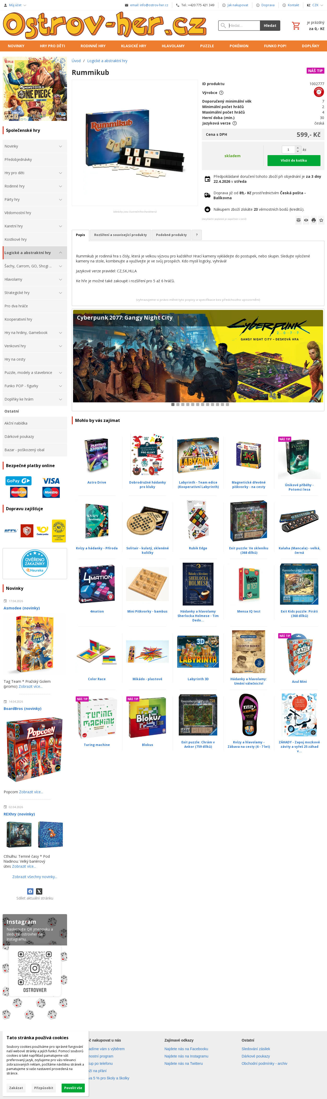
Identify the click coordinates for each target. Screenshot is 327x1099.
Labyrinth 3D (198, 679)
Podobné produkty (171, 235)
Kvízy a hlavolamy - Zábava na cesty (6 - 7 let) (249, 744)
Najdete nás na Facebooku (186, 1049)
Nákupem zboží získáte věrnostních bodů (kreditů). (258, 209)
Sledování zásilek (256, 1049)
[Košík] (307, 25)
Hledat (270, 25)
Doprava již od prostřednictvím (259, 195)
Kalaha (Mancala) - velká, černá (299, 550)
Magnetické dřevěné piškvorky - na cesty (249, 484)
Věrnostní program (98, 1056)
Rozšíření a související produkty (120, 235)
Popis (80, 235)
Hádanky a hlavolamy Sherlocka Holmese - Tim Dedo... (198, 615)
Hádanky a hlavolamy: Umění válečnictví (248, 681)
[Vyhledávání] (239, 25)
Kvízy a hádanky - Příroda (97, 548)
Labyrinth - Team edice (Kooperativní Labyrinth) (198, 484)
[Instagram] (35, 968)
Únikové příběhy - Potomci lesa (299, 487)
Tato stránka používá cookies (37, 1038)
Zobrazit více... (31, 686)
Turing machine (97, 745)
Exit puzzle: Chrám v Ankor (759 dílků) (198, 744)
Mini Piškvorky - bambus (147, 611)
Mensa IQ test (248, 611)
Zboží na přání (94, 1071)
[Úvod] (105, 25)
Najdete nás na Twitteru (183, 1063)
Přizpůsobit (43, 1088)
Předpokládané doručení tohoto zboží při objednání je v (267, 179)
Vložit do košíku (294, 160)
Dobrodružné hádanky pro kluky (147, 484)
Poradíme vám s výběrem (104, 1049)
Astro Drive (96, 482)
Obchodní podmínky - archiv (264, 1063)
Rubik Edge (198, 548)
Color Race (97, 679)
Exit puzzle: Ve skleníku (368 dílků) (248, 550)
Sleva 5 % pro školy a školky (106, 1078)
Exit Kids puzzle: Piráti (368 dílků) (299, 613)
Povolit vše (73, 1088)
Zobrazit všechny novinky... (34, 876)
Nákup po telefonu (98, 1063)
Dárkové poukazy (256, 1056)
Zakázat (16, 1088)
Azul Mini (299, 681)
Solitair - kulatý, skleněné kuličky (147, 550)
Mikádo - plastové (147, 679)
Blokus (147, 745)
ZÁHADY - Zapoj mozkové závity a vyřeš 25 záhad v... (299, 746)
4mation (97, 611)
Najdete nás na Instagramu (186, 1056)
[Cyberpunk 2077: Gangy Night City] (198, 360)
